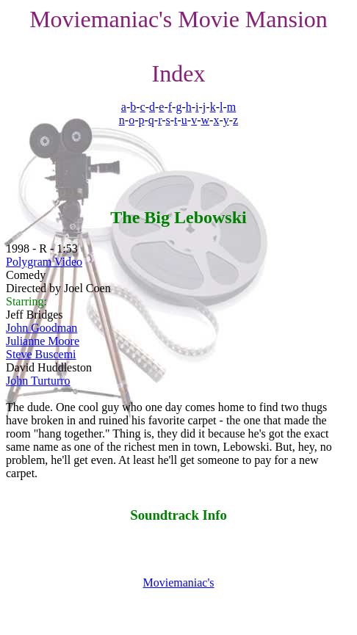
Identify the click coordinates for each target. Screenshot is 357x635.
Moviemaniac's (178, 582)
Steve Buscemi (41, 354)
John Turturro (38, 380)
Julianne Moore (42, 341)
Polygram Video (44, 261)
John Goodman (41, 328)
